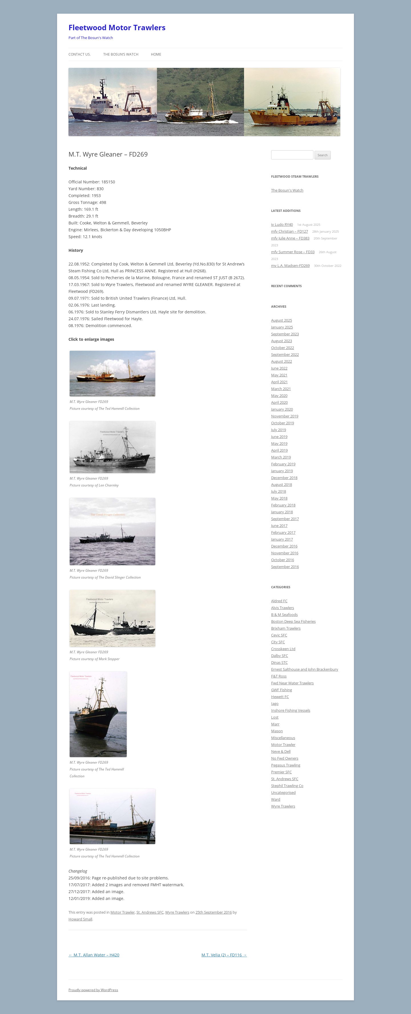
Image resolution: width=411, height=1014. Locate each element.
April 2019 (279, 450)
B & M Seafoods (284, 614)
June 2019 (279, 436)
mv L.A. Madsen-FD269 (290, 265)
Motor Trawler (122, 912)
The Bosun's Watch (287, 190)
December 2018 (284, 477)
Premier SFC (281, 771)
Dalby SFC (279, 655)
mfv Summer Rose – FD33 (293, 251)
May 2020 (279, 395)
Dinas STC (279, 662)
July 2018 (278, 491)
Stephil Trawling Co (287, 785)
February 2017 (283, 532)
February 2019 (283, 464)
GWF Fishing (281, 689)
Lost (275, 717)
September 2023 (285, 333)
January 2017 (282, 539)
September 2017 (285, 518)
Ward (275, 799)
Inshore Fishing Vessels (290, 710)
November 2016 (284, 552)
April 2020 (279, 402)
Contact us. (79, 54)
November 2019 (284, 416)
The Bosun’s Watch (120, 54)
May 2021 (279, 375)
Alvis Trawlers (282, 607)
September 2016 (285, 566)
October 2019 (282, 422)
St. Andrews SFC (150, 912)
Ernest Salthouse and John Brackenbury (304, 669)
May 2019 (279, 443)
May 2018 (279, 498)
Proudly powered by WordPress (93, 989)
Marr (275, 724)
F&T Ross (279, 676)
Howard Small (80, 919)
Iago (275, 703)
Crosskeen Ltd (283, 648)
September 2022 (285, 354)
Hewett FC (280, 696)
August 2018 (281, 484)
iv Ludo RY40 (282, 224)
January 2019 (282, 470)
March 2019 (281, 457)
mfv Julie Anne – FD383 (290, 238)
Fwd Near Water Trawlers (292, 683)
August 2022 (281, 361)
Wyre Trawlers (177, 912)
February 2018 (283, 505)
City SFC (278, 641)
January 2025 (282, 327)
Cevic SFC (279, 635)
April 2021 (279, 381)
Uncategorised (283, 792)
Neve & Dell (281, 751)
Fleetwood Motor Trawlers (117, 27)
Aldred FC (279, 600)
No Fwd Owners (284, 758)
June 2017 (279, 525)
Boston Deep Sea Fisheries (293, 621)
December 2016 (284, 546)
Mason (277, 730)
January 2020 (282, 409)
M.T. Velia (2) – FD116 (224, 955)
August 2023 (281, 340)
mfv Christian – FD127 (289, 231)
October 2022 (282, 347)
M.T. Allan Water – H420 (93, 955)
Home (156, 54)
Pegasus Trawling (285, 765)
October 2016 (282, 559)
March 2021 (281, 388)
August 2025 (281, 320)
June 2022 (279, 368)
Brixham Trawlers (286, 628)
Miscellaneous (283, 737)
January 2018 (282, 511)
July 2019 (278, 429)
